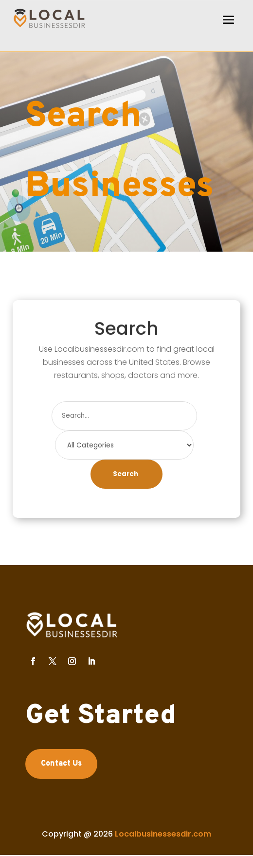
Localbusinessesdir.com (163, 833)
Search (125, 474)
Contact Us (61, 764)
